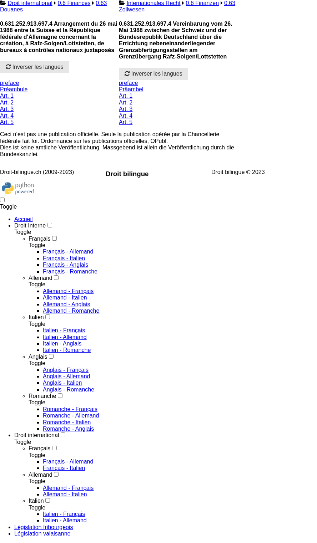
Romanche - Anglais (68, 429)
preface (9, 83)
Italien (36, 317)
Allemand (40, 278)
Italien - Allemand (65, 337)
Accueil (23, 219)
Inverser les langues (35, 67)
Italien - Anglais (62, 343)
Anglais (38, 357)
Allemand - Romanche (71, 311)
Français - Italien (64, 258)
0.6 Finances (74, 3)
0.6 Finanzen (202, 3)
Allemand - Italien (65, 297)
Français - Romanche (70, 271)
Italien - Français (64, 330)
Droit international (29, 3)
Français (39, 239)
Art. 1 (7, 96)
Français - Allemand (68, 252)
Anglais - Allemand (66, 376)
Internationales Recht (153, 3)
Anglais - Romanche (68, 389)
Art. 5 (7, 122)
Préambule (13, 89)
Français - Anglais (65, 265)
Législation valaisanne (42, 534)
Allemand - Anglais (66, 304)
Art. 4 (7, 116)
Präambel (131, 89)
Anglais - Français (66, 370)
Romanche (42, 396)
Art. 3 (7, 109)
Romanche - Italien (67, 422)
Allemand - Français (68, 291)
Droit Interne (30, 225)
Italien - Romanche (67, 350)
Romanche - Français (70, 409)
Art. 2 (7, 102)
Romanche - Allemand (71, 416)
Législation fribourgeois (43, 527)
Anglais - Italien (62, 383)
